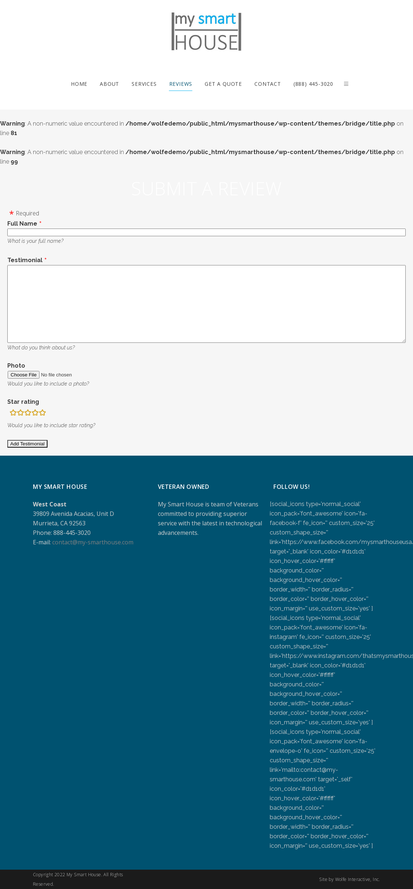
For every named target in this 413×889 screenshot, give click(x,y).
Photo (16, 365)
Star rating (23, 401)
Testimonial (24, 260)
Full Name (22, 223)
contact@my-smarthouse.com (92, 542)
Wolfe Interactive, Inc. (357, 879)
